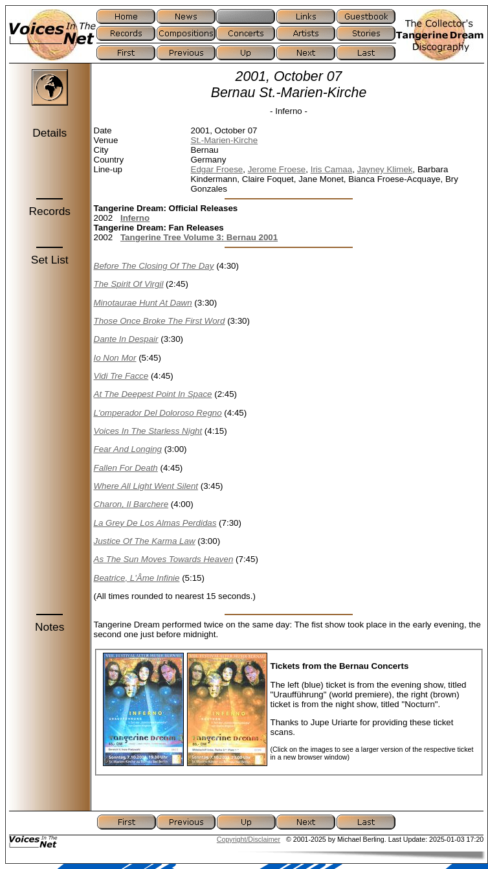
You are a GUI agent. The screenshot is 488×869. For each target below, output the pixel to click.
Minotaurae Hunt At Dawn (143, 303)
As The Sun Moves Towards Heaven (164, 559)
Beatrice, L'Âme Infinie (137, 578)
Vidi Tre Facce (121, 376)
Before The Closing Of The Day (154, 266)
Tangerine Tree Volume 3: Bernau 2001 (199, 237)
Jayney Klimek (385, 169)
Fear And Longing (128, 449)
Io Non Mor (115, 358)
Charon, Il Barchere (131, 504)
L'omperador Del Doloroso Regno (158, 413)
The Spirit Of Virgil (129, 284)
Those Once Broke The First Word (159, 321)
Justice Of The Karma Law (144, 541)
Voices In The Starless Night (148, 431)
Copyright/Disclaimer (248, 839)
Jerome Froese (277, 169)
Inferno (135, 218)
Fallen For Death (126, 468)
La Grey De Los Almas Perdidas (155, 523)
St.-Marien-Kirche (224, 140)
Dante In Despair (126, 339)
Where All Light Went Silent (146, 486)
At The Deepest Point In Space (153, 394)
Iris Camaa (331, 169)
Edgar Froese (217, 169)
